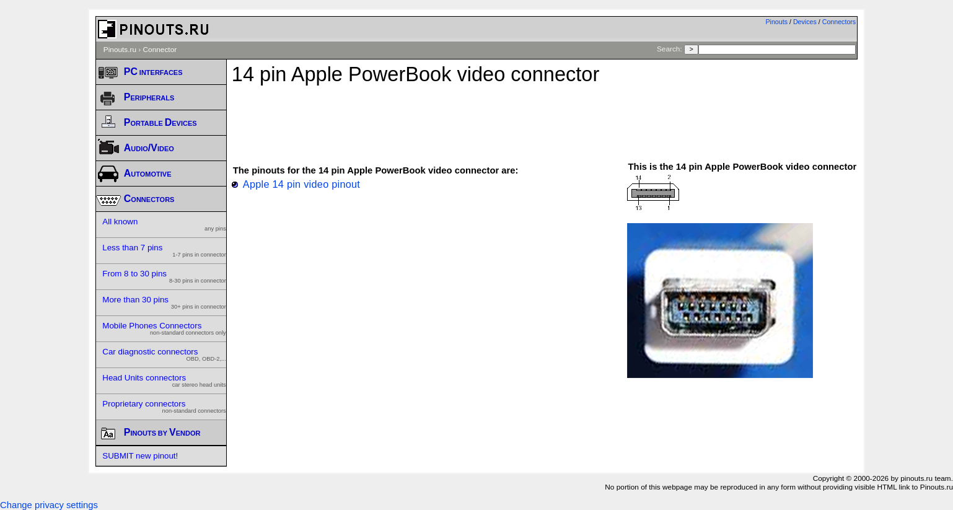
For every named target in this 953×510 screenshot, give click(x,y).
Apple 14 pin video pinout (301, 184)
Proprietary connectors (164, 406)
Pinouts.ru (119, 49)
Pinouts (776, 21)
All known (164, 224)
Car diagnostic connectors (164, 354)
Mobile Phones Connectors (164, 328)
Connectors (839, 21)
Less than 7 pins (164, 250)
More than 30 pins (164, 302)
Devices (805, 21)
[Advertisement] (544, 117)
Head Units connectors (164, 380)
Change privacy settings (49, 505)
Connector (160, 49)
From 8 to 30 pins (164, 276)
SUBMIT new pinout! (140, 455)
